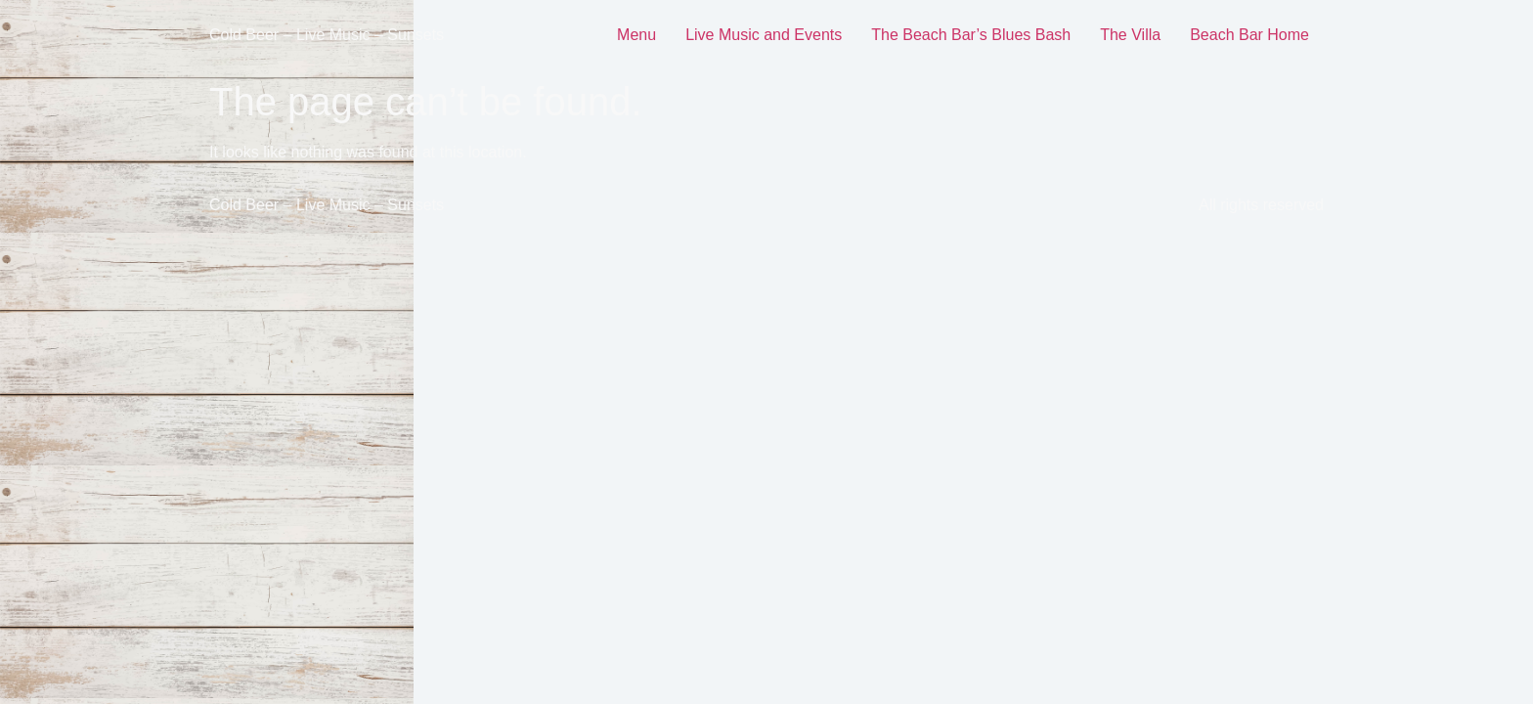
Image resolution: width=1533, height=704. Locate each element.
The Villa (1130, 34)
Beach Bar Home (1249, 34)
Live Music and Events (763, 34)
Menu (636, 34)
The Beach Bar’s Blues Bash (971, 34)
